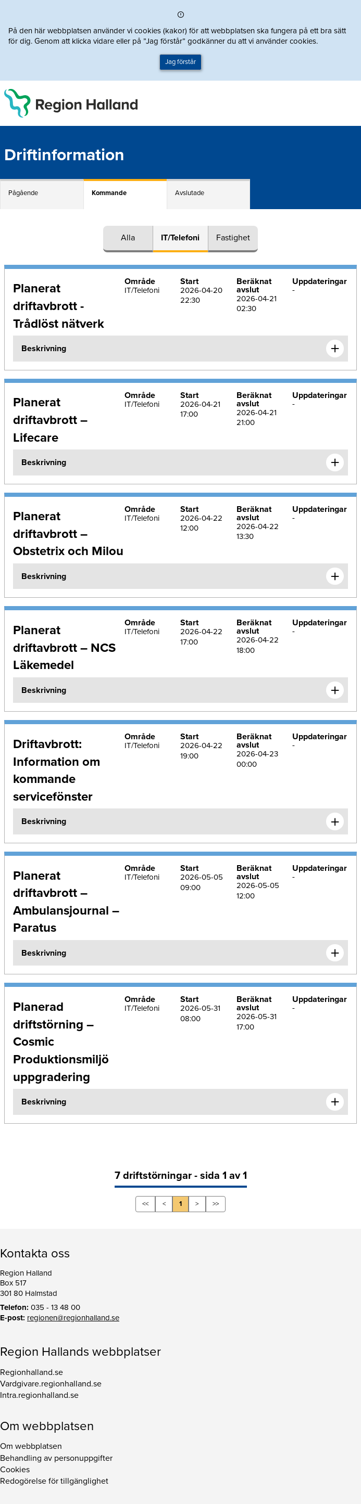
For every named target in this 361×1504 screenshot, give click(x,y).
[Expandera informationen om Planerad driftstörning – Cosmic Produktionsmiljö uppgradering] (335, 1102)
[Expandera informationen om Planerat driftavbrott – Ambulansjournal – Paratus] (335, 953)
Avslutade (189, 193)
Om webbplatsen (31, 1446)
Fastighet (233, 238)
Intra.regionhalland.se (39, 1395)
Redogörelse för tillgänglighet (54, 1481)
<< (145, 1204)
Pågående (23, 193)
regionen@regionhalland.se (73, 1317)
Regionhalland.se (31, 1372)
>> (216, 1204)
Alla (128, 238)
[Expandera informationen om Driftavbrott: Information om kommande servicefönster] (335, 821)
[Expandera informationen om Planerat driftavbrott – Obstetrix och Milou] (335, 576)
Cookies (15, 1469)
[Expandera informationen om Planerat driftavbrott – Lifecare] (335, 462)
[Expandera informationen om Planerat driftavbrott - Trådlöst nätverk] (335, 348)
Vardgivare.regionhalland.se (51, 1384)
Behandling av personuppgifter (56, 1458)
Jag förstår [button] (180, 62)
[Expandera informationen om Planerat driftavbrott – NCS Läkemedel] (335, 690)
